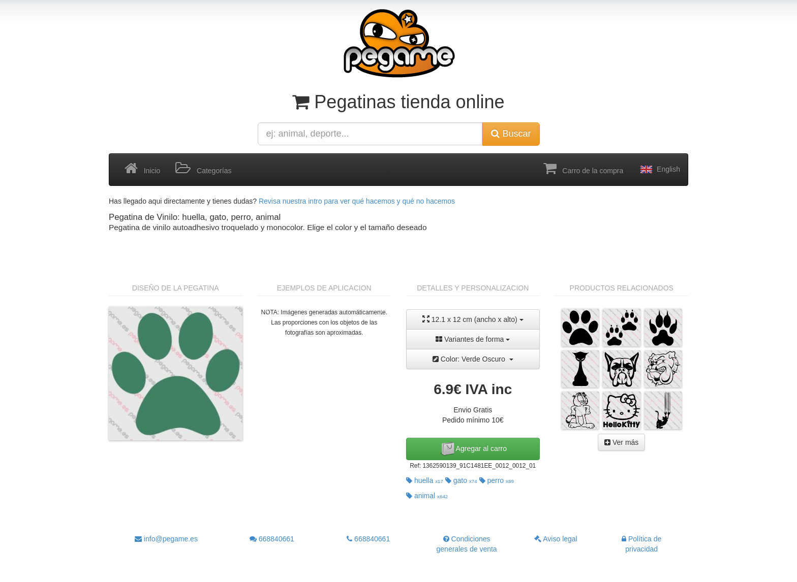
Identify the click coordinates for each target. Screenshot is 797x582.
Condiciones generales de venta (467, 544)
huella (424, 480)
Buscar (511, 133)
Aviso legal (555, 539)
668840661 (272, 539)
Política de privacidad (641, 544)
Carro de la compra (583, 168)
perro (496, 480)
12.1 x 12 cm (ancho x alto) (473, 319)
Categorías (203, 168)
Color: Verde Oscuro (473, 359)
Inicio (142, 168)
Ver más (621, 442)
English (659, 169)
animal (427, 496)
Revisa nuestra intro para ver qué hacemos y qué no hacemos (357, 201)
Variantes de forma (473, 339)
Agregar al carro (473, 449)
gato (461, 480)
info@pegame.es (166, 539)
